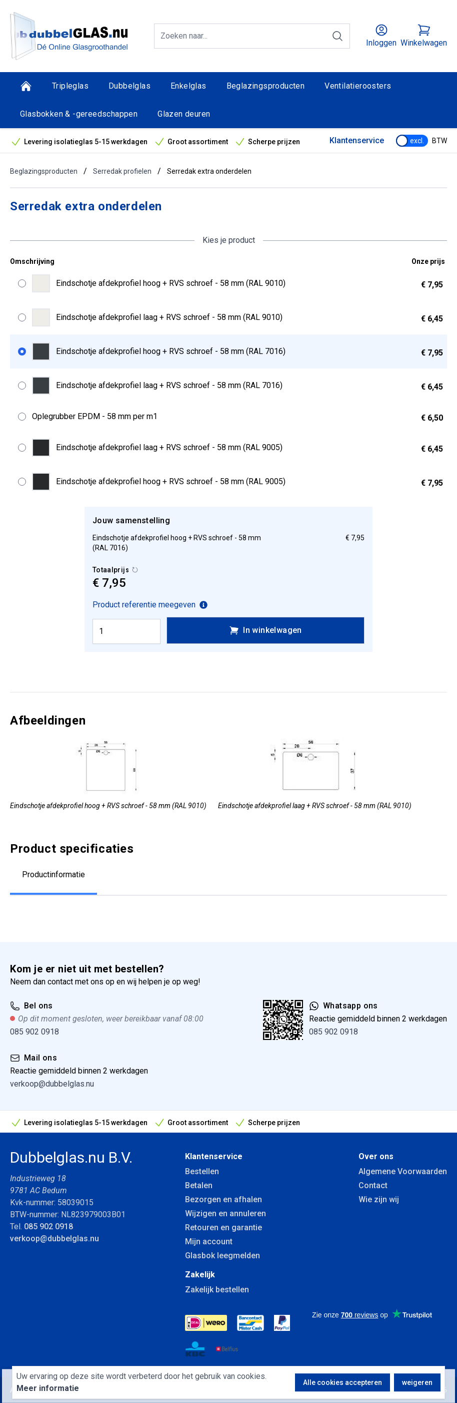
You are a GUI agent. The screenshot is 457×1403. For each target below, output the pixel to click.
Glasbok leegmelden (222, 1255)
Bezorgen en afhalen (223, 1199)
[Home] (26, 86)
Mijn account (208, 1241)
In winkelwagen (265, 630)
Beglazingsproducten (265, 86)
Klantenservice (357, 140)
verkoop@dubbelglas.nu (52, 1084)
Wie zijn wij (378, 1199)
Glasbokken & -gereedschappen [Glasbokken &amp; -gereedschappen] (79, 114)
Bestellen (202, 1171)
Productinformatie (53, 874)
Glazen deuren (184, 114)
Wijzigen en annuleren (225, 1213)
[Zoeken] (337, 36)
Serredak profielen (122, 171)
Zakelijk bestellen (217, 1289)
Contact (373, 1185)
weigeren (417, 1382)
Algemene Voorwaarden (402, 1171)
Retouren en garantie (223, 1227)
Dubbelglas (129, 86)
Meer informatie (47, 1388)
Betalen (198, 1185)
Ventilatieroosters (357, 86)
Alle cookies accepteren (342, 1382)
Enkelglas (188, 86)
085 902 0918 (34, 1031)
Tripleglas (70, 86)
